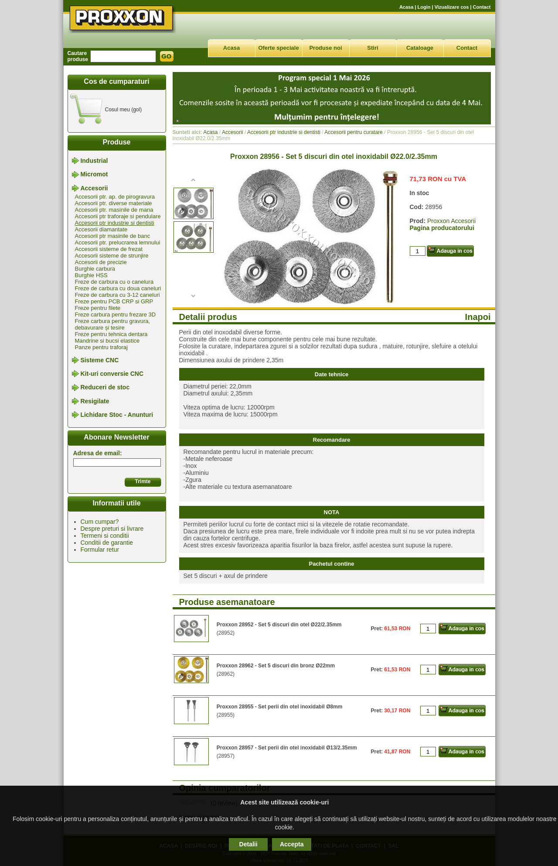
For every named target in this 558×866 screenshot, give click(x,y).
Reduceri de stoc (104, 387)
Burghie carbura (95, 268)
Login (424, 7)
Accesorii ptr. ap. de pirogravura (115, 196)
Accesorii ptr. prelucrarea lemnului (117, 242)
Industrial (94, 160)
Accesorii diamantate (101, 229)
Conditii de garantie (107, 542)
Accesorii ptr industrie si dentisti (114, 223)
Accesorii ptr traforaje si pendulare (118, 216)
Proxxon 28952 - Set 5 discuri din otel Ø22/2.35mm (279, 625)
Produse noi (325, 48)
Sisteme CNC (99, 360)
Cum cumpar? (100, 521)
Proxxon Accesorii (451, 220)
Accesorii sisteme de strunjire (112, 255)
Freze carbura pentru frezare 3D (115, 314)
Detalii (248, 844)
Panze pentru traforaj (101, 347)
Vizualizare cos (452, 7)
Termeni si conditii (105, 535)
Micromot (94, 174)
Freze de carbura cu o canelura (114, 281)
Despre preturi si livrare (112, 528)
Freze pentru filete (98, 308)
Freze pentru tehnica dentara (111, 334)
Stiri (372, 48)
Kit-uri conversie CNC (111, 373)
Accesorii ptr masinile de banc (112, 236)
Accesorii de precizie (101, 262)
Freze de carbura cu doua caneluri (118, 288)
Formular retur (100, 549)
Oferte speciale (278, 48)
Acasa (406, 7)
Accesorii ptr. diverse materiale (113, 203)
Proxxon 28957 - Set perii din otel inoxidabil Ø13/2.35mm (287, 748)
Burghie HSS (91, 275)
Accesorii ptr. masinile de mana (114, 209)
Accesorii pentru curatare (353, 132)
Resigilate (94, 401)
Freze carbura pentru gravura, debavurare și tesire (112, 324)
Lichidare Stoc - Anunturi (116, 414)
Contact (482, 7)
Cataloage (419, 48)
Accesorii (94, 188)
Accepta (291, 844)
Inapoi (478, 317)
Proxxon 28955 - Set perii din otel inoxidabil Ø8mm (280, 707)
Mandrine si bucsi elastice (107, 340)
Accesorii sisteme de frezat (109, 249)
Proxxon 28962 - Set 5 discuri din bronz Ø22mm (276, 666)
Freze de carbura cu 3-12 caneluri (117, 295)
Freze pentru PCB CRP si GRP (114, 301)
